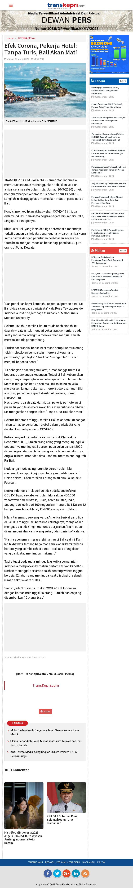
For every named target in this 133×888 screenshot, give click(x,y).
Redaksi (49, 862)
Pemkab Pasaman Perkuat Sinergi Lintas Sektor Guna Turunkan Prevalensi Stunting (107, 200)
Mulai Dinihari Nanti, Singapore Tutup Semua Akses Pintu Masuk (44, 732)
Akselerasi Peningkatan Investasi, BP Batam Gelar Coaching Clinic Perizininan (108, 120)
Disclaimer (88, 862)
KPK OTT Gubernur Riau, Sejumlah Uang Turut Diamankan (62, 819)
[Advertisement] (45, 154)
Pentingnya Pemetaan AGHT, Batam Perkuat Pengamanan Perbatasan (105, 90)
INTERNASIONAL (27, 38)
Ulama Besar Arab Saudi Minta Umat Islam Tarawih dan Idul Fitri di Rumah (45, 743)
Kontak (101, 862)
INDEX (123, 81)
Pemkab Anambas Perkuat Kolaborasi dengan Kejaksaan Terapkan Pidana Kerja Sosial (108, 170)
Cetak (45, 711)
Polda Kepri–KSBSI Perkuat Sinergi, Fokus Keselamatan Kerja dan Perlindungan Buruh (107, 233)
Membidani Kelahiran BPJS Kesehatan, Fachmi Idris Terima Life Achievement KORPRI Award (109, 323)
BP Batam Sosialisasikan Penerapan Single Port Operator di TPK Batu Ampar (107, 260)
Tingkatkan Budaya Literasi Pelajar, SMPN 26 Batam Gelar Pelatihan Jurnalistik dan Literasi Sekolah (107, 137)
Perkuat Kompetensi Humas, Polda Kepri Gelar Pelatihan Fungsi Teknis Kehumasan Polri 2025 (107, 216)
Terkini (98, 81)
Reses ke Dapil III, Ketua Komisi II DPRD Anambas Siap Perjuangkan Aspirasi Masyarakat (108, 306)
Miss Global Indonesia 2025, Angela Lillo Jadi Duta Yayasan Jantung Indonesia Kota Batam (23, 838)
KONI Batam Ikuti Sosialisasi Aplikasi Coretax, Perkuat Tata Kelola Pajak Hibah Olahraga (108, 153)
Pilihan (98, 250)
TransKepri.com (45, 685)
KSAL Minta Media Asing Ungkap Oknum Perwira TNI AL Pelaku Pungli (44, 754)
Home (10, 38)
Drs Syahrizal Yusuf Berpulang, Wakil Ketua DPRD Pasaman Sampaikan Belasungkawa (107, 276)
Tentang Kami (35, 862)
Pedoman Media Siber (68, 862)
